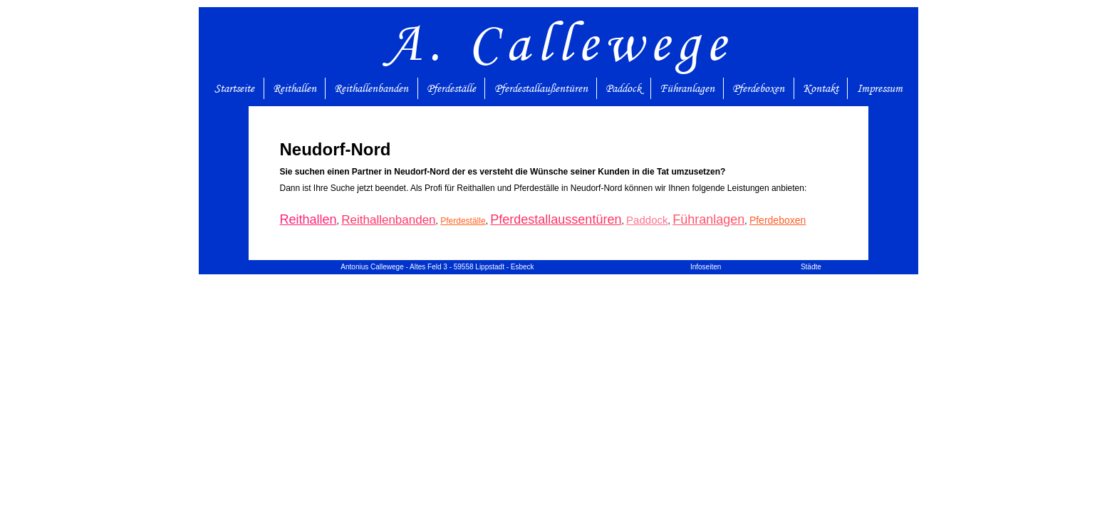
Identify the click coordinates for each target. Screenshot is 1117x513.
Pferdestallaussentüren (555, 219)
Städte (811, 267)
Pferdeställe (451, 88)
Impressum (880, 88)
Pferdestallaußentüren (541, 88)
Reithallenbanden (371, 88)
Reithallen (294, 88)
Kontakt (820, 88)
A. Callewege (558, 42)
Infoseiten (705, 267)
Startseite (234, 88)
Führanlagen (687, 88)
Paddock (623, 88)
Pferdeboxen (758, 88)
